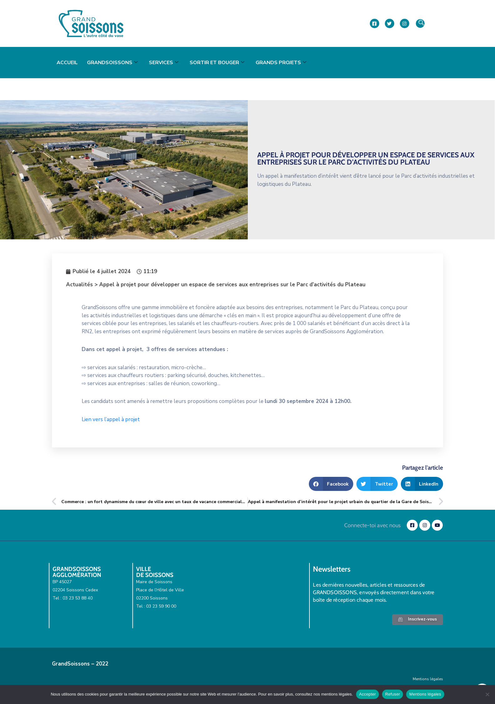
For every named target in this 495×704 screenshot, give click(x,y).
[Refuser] (487, 694)
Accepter (367, 694)
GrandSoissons (112, 63)
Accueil (67, 62)
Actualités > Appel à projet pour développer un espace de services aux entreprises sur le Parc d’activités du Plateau (215, 284)
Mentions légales (428, 678)
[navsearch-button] (420, 23)
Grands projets (281, 63)
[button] (331, 484)
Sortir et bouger (217, 63)
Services (163, 63)
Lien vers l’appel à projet (111, 419)
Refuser (392, 694)
